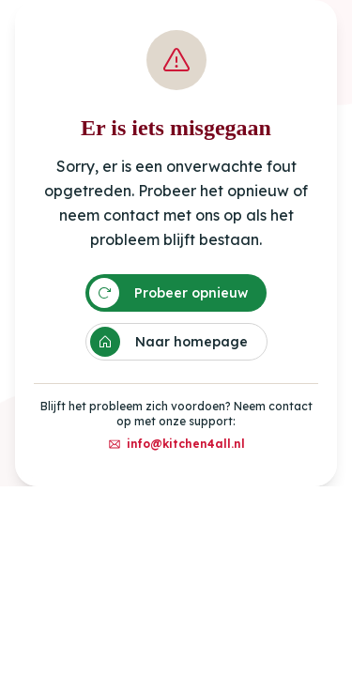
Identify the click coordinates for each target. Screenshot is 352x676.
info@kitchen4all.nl (176, 444)
